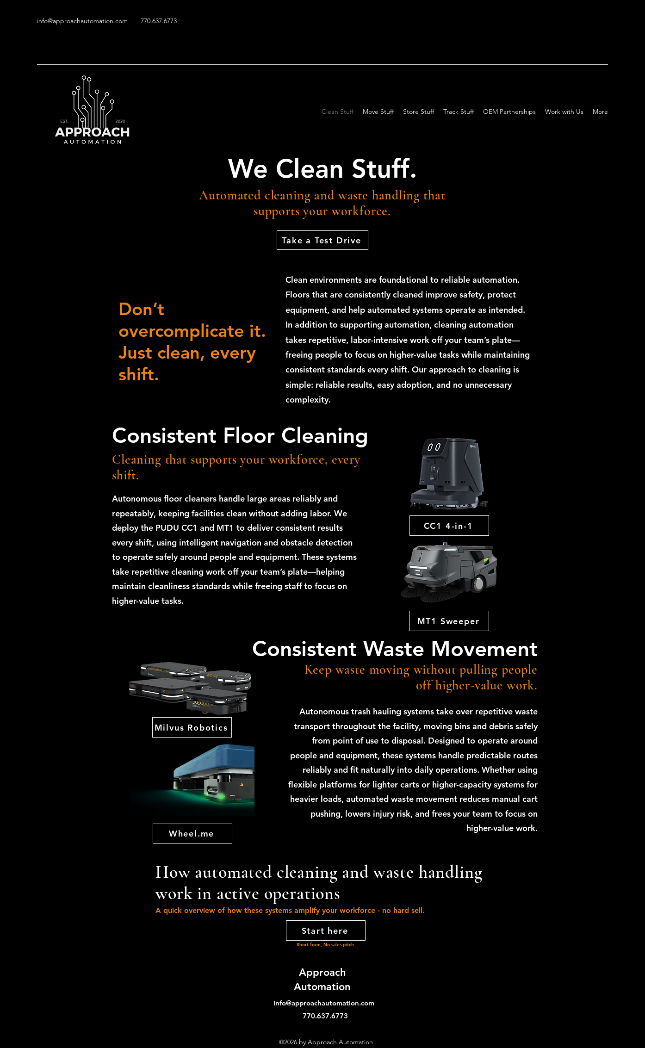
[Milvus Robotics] (192, 727)
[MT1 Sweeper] (449, 621)
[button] (509, 111)
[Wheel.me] (192, 834)
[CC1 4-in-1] (449, 525)
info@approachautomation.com (82, 21)
